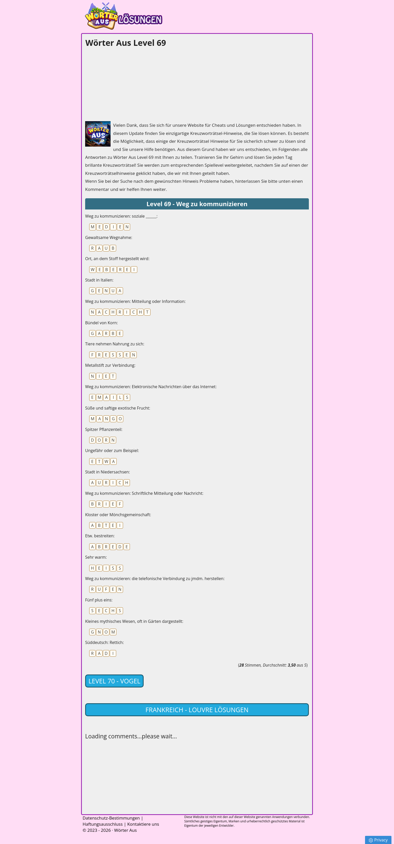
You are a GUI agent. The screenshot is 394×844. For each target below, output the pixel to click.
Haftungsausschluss (103, 824)
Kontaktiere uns (143, 824)
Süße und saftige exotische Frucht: (117, 408)
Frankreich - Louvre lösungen (196, 709)
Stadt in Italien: (99, 280)
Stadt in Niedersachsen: (107, 472)
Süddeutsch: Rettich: (104, 642)
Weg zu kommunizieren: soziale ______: (121, 216)
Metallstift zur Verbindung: (110, 365)
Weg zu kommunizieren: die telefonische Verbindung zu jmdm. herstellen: (154, 578)
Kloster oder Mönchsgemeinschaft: (118, 514)
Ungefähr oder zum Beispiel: (112, 450)
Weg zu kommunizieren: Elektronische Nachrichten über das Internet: (151, 386)
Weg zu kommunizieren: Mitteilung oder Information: (135, 301)
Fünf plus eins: (99, 600)
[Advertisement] (123, 83)
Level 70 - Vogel (114, 681)
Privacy (378, 840)
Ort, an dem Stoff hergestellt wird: (117, 258)
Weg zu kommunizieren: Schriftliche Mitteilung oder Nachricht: (144, 493)
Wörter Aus (125, 830)
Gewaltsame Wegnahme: (108, 237)
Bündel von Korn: (101, 323)
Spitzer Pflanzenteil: (104, 429)
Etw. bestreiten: (100, 536)
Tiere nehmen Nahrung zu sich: (114, 344)
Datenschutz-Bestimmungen (111, 818)
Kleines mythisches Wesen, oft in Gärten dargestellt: (134, 621)
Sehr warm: (96, 557)
